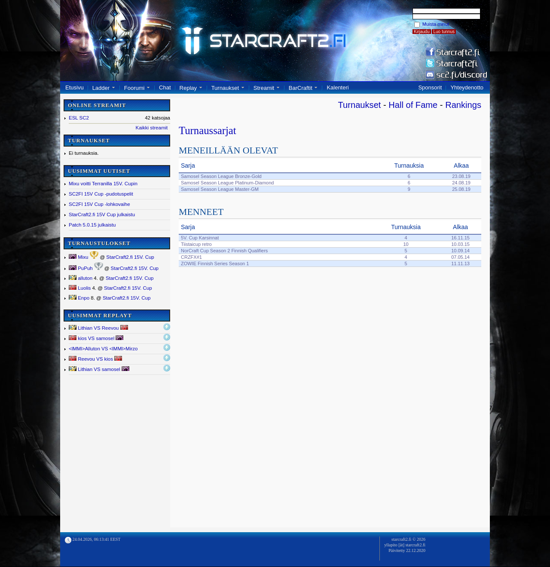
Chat (165, 87)
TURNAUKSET (89, 141)
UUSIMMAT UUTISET (99, 171)
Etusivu (74, 87)
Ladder (101, 88)
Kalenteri (337, 87)
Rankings (463, 105)
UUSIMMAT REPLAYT (100, 316)
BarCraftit (300, 88)
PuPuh (81, 268)
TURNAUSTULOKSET (99, 243)
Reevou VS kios (95, 359)
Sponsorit (430, 87)
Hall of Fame (412, 105)
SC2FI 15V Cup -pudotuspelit (101, 193)
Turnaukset (225, 88)
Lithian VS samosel (99, 369)
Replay (188, 88)
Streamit (264, 88)
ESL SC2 (79, 117)
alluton (80, 278)
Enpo (79, 297)
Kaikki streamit (151, 127)
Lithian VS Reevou (98, 328)
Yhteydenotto (466, 87)
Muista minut (435, 24)
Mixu (78, 257)
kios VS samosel (96, 338)
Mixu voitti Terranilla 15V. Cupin (103, 183)
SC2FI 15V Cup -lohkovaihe (99, 204)
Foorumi (134, 88)
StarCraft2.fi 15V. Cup (130, 257)
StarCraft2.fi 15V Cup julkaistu (102, 214)
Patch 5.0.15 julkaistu (92, 224)
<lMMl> (103, 348)
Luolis (80, 288)
